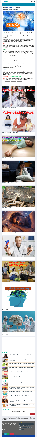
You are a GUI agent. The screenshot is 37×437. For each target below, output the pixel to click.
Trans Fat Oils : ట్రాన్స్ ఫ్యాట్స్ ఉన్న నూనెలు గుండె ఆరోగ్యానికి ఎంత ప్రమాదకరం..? (21, 376)
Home (20, 423)
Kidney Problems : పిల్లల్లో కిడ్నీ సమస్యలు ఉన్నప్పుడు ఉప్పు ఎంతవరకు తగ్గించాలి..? (21, 396)
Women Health (28, 425)
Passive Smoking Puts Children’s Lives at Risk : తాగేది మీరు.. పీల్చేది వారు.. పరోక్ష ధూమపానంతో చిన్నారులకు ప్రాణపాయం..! (21, 388)
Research (20, 429)
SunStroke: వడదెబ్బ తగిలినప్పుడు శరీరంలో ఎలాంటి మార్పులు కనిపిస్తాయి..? (20, 372)
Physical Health (31, 423)
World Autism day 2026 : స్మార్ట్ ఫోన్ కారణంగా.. (9, 107)
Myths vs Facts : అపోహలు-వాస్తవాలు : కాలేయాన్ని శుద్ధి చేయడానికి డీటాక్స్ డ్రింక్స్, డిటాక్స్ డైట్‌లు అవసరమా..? (21, 360)
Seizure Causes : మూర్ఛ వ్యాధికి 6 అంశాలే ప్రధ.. (8, 157)
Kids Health (21, 427)
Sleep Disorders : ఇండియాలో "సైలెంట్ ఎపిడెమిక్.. (9, 232)
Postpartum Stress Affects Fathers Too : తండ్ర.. (10, 132)
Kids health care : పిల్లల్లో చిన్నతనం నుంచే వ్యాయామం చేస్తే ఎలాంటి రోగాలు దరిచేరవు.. (22, 383)
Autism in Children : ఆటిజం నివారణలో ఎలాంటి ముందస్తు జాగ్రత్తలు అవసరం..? (21, 391)
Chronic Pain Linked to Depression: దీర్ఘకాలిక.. (9, 182)
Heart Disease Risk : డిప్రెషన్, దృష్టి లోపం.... (8, 257)
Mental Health (21, 425)
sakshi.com (24, 436)
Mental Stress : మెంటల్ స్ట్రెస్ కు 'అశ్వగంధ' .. (8, 207)
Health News (25, 423)
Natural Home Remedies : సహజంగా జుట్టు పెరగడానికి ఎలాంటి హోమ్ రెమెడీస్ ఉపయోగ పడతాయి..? (21, 368)
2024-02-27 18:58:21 (16, 7)
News (12, 436)
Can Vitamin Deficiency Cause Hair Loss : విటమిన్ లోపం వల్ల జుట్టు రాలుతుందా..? (20, 355)
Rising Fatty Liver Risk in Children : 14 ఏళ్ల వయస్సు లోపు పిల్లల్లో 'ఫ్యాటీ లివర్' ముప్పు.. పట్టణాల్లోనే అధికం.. (21, 405)
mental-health (8, 7)
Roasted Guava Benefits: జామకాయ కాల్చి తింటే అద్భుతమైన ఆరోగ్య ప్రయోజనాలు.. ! (21, 363)
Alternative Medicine (28, 427)
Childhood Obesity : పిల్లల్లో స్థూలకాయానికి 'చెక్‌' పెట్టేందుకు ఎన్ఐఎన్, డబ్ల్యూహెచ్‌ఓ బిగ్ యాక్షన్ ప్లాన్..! (21, 401)
